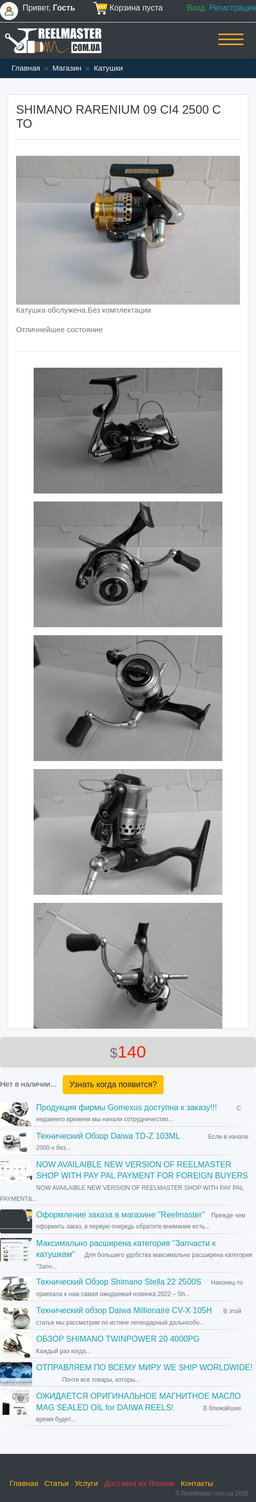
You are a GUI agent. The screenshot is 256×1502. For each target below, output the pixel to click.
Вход (196, 8)
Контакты (197, 1483)
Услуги (86, 1483)
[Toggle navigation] (230, 46)
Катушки (108, 68)
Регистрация (232, 8)
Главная (26, 68)
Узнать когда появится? (113, 1084)
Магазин (66, 68)
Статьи (56, 1483)
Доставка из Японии (139, 1483)
